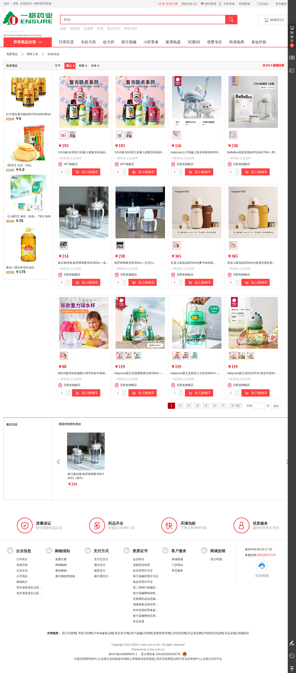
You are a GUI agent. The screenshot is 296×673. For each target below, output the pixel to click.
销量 (83, 65)
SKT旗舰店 (67, 164)
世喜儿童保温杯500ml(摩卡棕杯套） (193, 262)
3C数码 (194, 42)
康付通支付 (101, 576)
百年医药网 (179, 633)
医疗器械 (128, 42)
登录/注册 (172, 3)
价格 (95, 65)
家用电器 (173, 42)
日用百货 (66, 42)
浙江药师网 (69, 633)
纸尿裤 (75, 28)
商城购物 (61, 565)
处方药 (108, 42)
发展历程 (22, 565)
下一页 (235, 405)
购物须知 (62, 551)
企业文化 (22, 570)
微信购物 (61, 570)
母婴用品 (12, 54)
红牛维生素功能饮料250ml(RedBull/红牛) (28, 114)
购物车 (292, 39)
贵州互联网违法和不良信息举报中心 (178, 659)
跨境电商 (236, 42)
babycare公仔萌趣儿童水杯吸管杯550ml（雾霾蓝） (203, 152)
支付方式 (101, 551)
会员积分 (138, 559)
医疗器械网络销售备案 (147, 593)
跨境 (100, 28)
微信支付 (99, 565)
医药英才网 (122, 633)
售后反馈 (138, 621)
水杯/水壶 (53, 54)
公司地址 (22, 576)
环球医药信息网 (213, 633)
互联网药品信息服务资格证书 (151, 598)
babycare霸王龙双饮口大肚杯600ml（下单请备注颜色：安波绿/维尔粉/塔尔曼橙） (222, 373)
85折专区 (131, 28)
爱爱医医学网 (161, 633)
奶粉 (63, 28)
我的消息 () (189, 3)
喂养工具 (32, 54)
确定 (276, 406)
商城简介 (22, 582)
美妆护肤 (258, 42)
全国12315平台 (212, 659)
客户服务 (178, 551)
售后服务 (281, 3)
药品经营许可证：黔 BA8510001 (24, 32)
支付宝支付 (101, 559)
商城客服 (244, 3)
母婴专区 (214, 42)
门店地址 (262, 3)
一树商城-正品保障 (69, 158)
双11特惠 (216, 559)
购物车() (273, 20)
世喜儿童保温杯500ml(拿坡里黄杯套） (251, 262)
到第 (249, 405)
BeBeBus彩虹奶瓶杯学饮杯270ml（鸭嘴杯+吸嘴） (259, 152)
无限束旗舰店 (182, 164)
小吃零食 (151, 42)
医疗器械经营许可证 (145, 576)
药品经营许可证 (143, 570)
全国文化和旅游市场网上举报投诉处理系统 (128, 659)
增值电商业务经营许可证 (148, 604)
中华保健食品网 (103, 633)
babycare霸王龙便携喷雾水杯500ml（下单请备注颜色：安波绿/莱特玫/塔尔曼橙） (165, 373)
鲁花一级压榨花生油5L (20, 267)
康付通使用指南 (65, 576)
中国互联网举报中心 (86, 659)
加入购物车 (86, 172)
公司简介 (22, 559)
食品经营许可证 (143, 582)
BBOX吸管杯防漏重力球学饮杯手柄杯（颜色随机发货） (93, 373)
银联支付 (99, 570)
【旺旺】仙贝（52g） (19, 165)
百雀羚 (88, 28)
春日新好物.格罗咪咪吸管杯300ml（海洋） (85, 262)
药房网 (147, 633)
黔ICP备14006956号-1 (123, 654)
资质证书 (140, 551)
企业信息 (23, 551)
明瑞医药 (243, 633)
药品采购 (230, 633)
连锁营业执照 (141, 565)
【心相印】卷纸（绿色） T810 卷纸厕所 (28, 216)
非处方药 (88, 42)
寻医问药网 (85, 633)
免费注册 (61, 559)
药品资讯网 (195, 633)
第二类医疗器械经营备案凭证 (151, 587)
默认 (70, 65)
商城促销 (217, 551)
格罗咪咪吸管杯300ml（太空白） (135, 262)
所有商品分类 (27, 42)
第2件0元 (114, 28)
